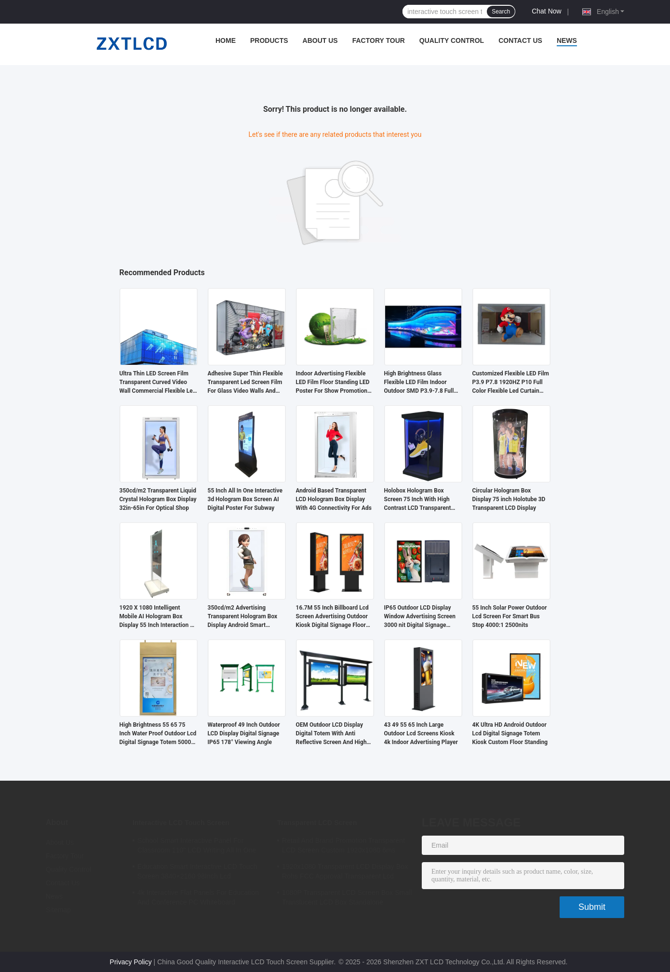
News (567, 40)
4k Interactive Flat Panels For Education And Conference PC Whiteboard (198, 897)
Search (501, 11)
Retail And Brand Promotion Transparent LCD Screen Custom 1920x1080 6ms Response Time (343, 847)
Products (269, 40)
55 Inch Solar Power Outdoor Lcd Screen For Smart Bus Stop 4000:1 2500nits (509, 616)
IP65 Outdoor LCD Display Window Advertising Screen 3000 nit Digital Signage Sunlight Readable (420, 616)
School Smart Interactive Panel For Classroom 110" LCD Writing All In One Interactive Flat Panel (196, 847)
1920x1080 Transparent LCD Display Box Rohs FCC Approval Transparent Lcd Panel (345, 873)
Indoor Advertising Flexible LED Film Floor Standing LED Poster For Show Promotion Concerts (333, 382)
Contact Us (520, 40)
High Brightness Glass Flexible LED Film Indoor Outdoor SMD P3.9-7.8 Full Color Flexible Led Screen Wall (419, 382)
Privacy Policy (131, 962)
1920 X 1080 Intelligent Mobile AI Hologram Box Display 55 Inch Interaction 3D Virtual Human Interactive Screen (158, 616)
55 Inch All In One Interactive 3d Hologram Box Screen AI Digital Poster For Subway (245, 499)
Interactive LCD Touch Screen (181, 822)
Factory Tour (378, 40)
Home (225, 40)
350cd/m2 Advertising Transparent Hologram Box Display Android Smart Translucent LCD (243, 616)
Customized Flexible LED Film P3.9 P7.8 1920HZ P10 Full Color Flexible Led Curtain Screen (510, 382)
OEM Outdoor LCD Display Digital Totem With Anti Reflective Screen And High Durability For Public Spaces (332, 733)
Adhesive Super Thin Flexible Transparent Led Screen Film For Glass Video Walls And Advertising (245, 382)
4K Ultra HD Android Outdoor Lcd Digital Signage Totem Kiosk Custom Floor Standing (510, 733)
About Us (320, 40)
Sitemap (58, 910)
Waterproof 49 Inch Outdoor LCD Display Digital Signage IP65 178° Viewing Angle (244, 733)
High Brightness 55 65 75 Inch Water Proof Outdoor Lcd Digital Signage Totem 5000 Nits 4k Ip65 (158, 733)
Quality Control (451, 40)
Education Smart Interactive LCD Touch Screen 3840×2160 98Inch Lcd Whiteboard (197, 873)
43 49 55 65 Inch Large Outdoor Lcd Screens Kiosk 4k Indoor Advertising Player (421, 733)
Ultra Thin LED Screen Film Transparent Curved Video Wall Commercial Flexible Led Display (158, 382)
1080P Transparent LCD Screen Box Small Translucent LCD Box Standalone (347, 897)
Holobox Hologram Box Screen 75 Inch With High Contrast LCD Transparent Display (417, 499)
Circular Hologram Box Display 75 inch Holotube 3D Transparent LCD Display (509, 499)
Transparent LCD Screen (317, 822)
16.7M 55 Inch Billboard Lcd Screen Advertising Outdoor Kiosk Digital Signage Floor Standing (332, 616)
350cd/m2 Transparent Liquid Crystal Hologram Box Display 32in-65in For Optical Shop (158, 499)
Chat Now (546, 11)
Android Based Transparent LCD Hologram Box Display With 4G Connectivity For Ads (334, 499)
